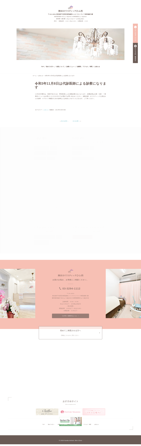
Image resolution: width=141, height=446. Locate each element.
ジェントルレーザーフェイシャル (84, 159)
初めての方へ (50, 66)
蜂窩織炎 (39, 207)
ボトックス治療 (78, 186)
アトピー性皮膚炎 (41, 148)
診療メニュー (70, 66)
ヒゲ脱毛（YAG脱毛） (81, 169)
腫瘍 (47, 207)
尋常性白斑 (39, 202)
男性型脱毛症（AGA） (81, 148)
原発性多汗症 (40, 186)
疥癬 (62, 153)
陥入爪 (38, 169)
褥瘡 (40, 159)
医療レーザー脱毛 (79, 180)
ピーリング (101, 164)
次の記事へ (76, 121)
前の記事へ (64, 121)
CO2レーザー (96, 148)
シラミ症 (52, 197)
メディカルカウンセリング (82, 237)
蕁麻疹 (51, 159)
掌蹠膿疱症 (56, 207)
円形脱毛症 (54, 180)
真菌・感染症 (53, 153)
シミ (37, 180)
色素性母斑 (58, 175)
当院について (60, 66)
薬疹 (61, 197)
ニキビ (42, 175)
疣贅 (52, 191)
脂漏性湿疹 (54, 148)
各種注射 (92, 180)
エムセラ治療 (92, 186)
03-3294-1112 (71, 288)
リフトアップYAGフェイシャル (83, 175)
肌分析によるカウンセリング (44, 237)
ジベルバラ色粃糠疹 (53, 202)
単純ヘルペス (44, 164)
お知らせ (97, 66)
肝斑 (44, 180)
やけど (38, 218)
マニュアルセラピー (42, 242)
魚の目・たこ (40, 191)
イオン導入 (77, 153)
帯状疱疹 (60, 164)
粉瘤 (48, 213)
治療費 (79, 66)
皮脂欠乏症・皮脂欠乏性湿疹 (53, 169)
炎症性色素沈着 (41, 197)
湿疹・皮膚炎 (40, 153)
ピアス (91, 164)
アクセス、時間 (87, 66)
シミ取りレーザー (79, 164)
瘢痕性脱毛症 (53, 186)
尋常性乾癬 (58, 213)
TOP (42, 66)
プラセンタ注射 (96, 169)
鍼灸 (59, 237)
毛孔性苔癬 (39, 213)
